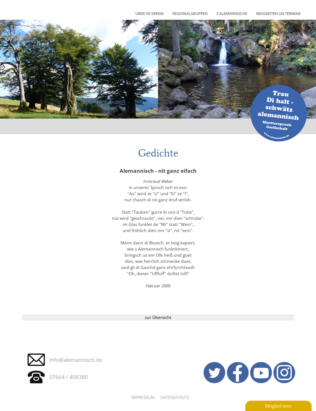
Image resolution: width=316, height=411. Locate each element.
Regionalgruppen (190, 13)
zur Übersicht (158, 317)
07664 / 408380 (68, 376)
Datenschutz (174, 397)
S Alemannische (231, 13)
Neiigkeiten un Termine (278, 13)
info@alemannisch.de (75, 359)
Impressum (143, 397)
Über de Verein (149, 13)
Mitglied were (278, 406)
